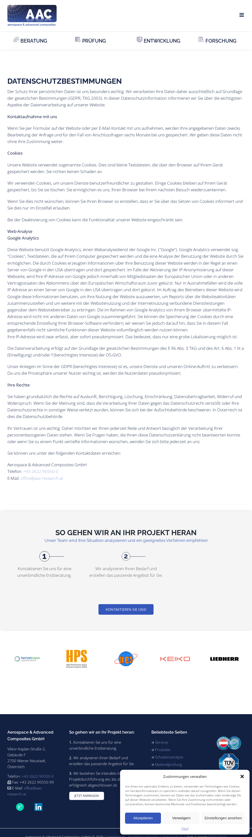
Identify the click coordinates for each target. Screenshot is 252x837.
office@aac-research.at (42, 478)
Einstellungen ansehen (223, 818)
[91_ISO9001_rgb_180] (229, 755)
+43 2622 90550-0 (40, 471)
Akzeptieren (143, 818)
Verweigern (181, 818)
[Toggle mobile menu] (242, 14)
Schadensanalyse (169, 757)
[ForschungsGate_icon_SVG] (20, 805)
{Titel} (185, 828)
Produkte (162, 749)
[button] (242, 776)
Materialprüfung (168, 764)
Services (161, 742)
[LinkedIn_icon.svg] (38, 805)
